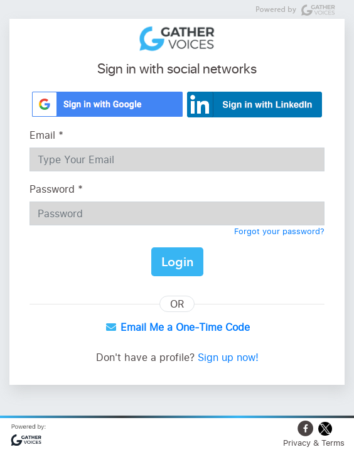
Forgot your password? (279, 231)
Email (46, 135)
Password (56, 189)
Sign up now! (228, 357)
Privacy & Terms (314, 442)
